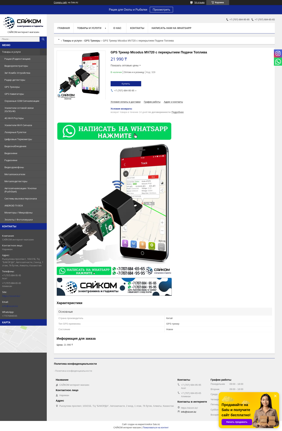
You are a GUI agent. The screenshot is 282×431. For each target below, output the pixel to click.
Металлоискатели (14, 174)
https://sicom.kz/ (11, 296)
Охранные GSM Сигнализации (21, 100)
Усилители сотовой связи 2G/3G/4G (19, 109)
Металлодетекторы (15, 181)
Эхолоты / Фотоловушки (18, 219)
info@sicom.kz (10, 306)
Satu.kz (156, 424)
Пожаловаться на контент (156, 427)
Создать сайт (60, 2)
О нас (117, 28)
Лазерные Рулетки (15, 132)
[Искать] (43, 39)
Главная (64, 28)
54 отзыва (199, 2)
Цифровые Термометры (18, 139)
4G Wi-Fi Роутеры (14, 118)
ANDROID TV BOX (13, 205)
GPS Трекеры (12, 86)
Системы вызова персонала (20, 198)
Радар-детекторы (14, 79)
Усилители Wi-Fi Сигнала (18, 125)
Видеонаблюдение (15, 146)
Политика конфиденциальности (73, 370)
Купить (126, 83)
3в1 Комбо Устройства (17, 72)
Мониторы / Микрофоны (18, 212)
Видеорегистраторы (16, 65)
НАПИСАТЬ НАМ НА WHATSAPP (171, 28)
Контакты (137, 28)
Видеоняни (10, 153)
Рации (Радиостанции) (17, 58)
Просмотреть (161, 9)
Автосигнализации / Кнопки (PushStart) (20, 190)
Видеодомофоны (14, 167)
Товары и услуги (11, 51)
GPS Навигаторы (14, 93)
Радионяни (10, 160)
